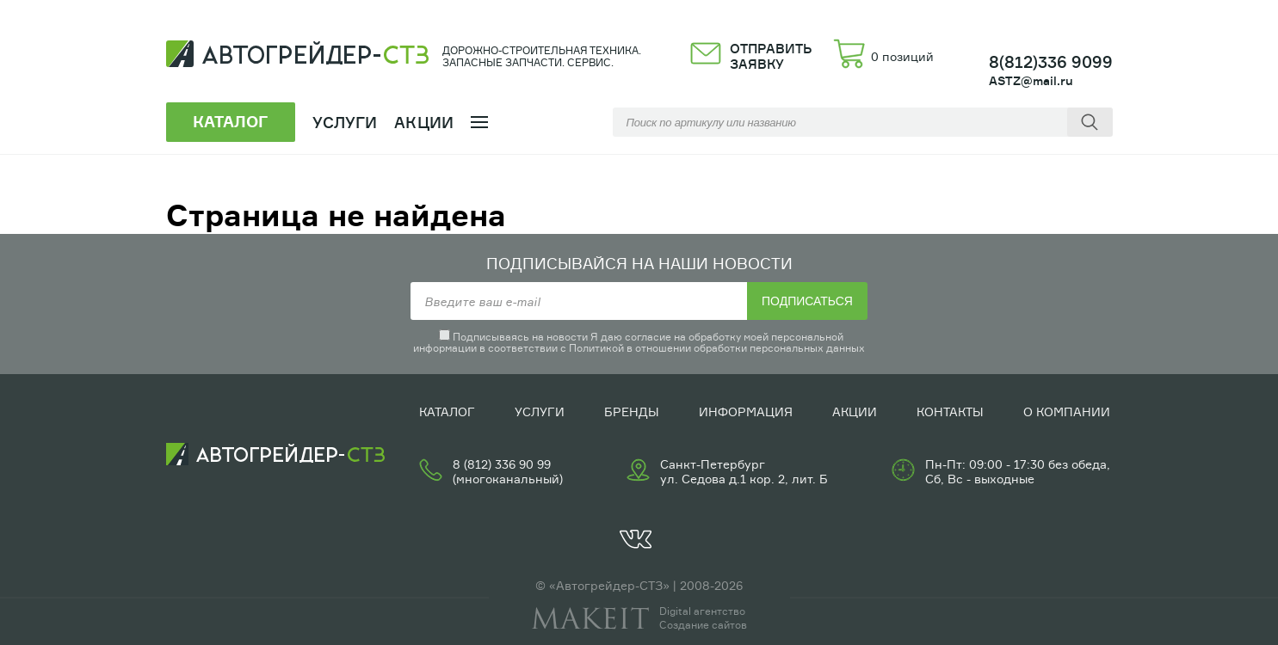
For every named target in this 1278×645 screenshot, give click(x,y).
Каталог (447, 411)
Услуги (540, 411)
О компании (1066, 411)
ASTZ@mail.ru (1031, 80)
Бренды (631, 411)
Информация (746, 411)
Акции (424, 122)
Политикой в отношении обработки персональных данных (717, 347)
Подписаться (807, 301)
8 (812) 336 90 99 (502, 464)
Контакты (950, 411)
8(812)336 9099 (1051, 61)
